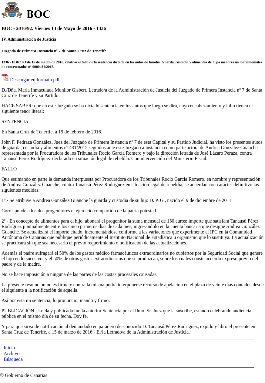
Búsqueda (13, 359)
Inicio (9, 347)
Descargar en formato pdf (35, 79)
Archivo (11, 353)
